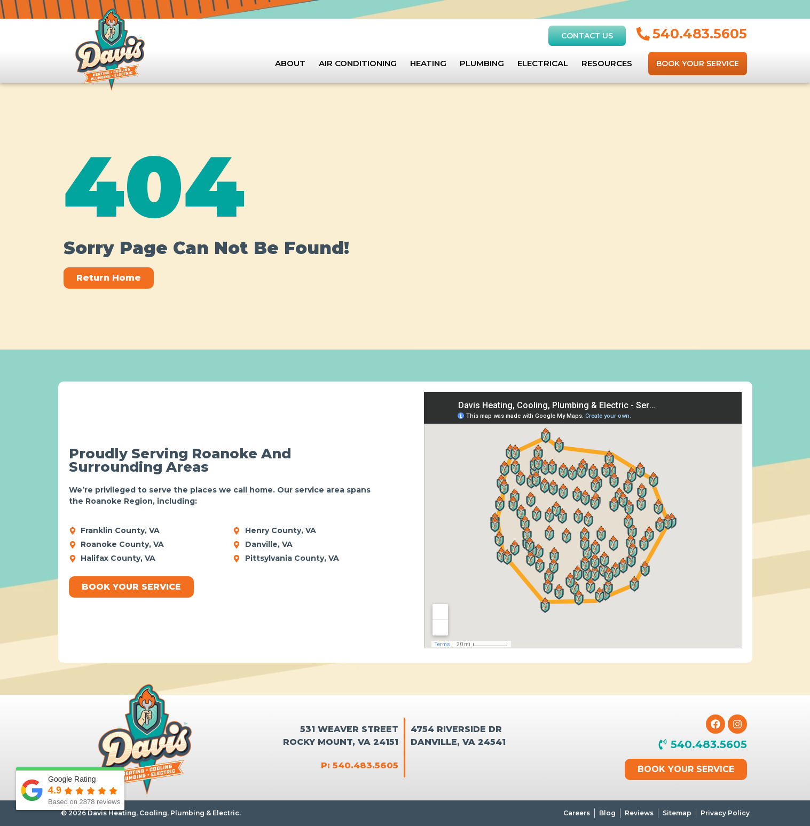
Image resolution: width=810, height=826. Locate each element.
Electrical (542, 63)
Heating (428, 63)
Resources (606, 63)
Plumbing (482, 63)
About (290, 63)
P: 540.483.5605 (359, 765)
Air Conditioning (358, 63)
